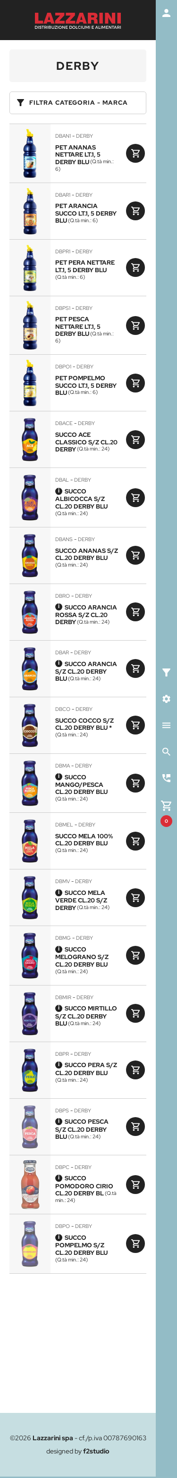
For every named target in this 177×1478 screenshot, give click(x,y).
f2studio (96, 1451)
